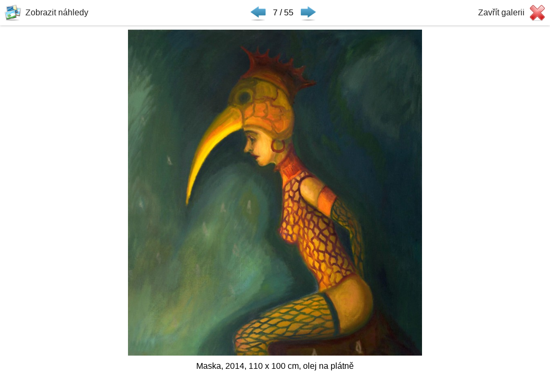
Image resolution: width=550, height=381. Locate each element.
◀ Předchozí (258, 12)
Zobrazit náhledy (56, 12)
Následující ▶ (308, 12)
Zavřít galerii (501, 12)
